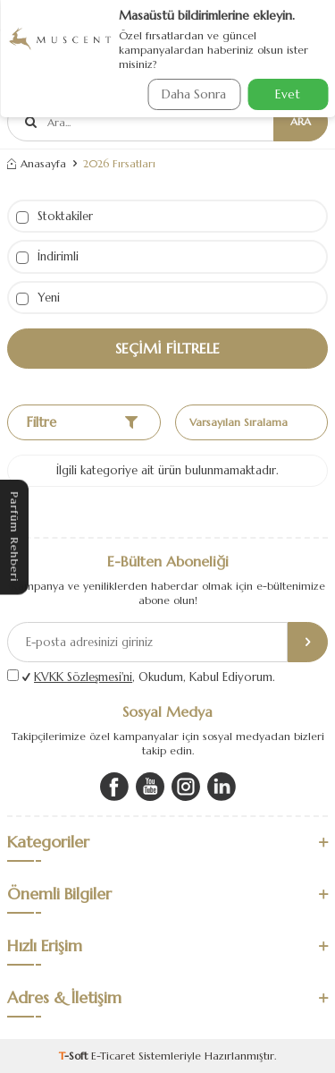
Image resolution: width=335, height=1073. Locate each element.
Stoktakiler (54, 216)
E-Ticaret (113, 1055)
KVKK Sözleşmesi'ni (83, 677)
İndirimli (47, 256)
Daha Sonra (194, 94)
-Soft (75, 1055)
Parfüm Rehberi (14, 536)
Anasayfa (36, 163)
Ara (300, 121)
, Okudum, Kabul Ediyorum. (148, 677)
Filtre (82, 421)
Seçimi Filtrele (167, 348)
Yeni (38, 297)
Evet (287, 94)
